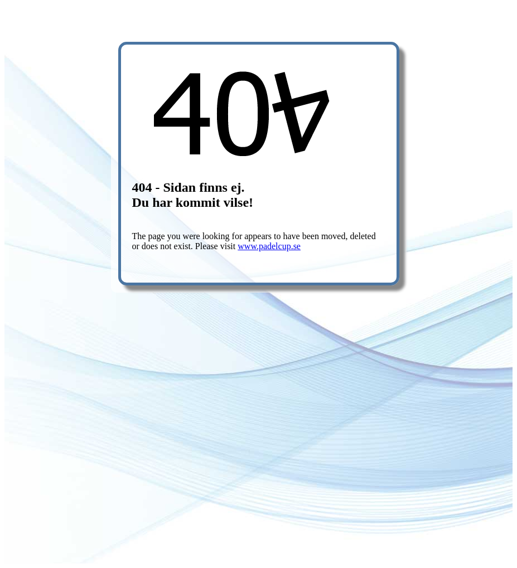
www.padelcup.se (269, 246)
